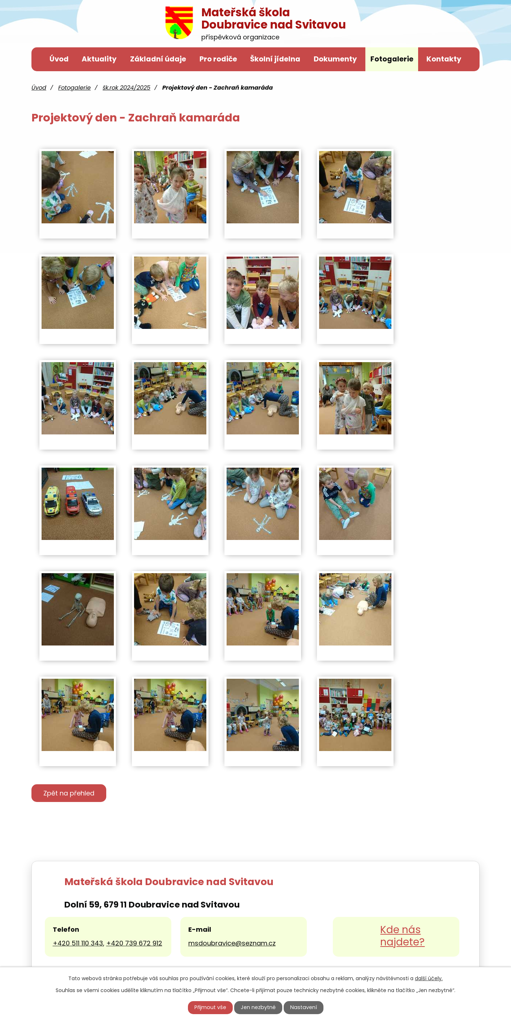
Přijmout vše (210, 1007)
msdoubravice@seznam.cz (232, 944)
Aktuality (99, 59)
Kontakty (443, 59)
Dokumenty (335, 59)
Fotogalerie (391, 59)
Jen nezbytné (258, 1007)
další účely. (429, 978)
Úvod (59, 59)
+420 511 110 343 (78, 944)
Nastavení (303, 1007)
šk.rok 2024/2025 (126, 87)
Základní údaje (158, 59)
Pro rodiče (218, 59)
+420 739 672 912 (134, 944)
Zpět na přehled (73, 793)
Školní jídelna (275, 59)
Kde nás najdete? (402, 937)
